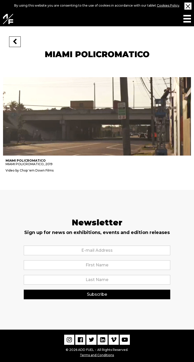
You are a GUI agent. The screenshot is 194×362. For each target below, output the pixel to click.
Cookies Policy (168, 5)
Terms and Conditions (97, 354)
